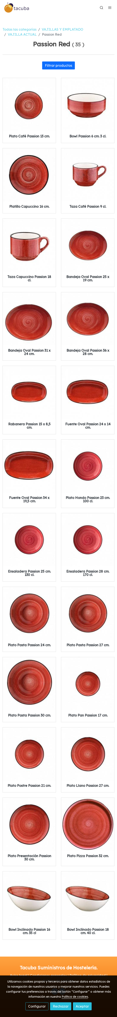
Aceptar (82, 1006)
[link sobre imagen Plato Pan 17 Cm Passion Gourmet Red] (87, 683)
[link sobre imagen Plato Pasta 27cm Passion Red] (87, 613)
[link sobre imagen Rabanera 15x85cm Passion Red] (29, 392)
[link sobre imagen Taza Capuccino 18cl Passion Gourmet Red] (29, 245)
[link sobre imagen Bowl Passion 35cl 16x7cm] (29, 897)
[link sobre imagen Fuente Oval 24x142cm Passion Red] (87, 392)
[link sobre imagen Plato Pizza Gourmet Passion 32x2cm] (87, 824)
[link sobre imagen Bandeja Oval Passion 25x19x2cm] (87, 245)
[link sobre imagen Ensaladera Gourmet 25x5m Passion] (29, 539)
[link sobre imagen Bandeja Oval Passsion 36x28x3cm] (87, 318)
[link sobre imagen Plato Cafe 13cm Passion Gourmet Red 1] (29, 104)
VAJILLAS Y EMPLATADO (62, 29)
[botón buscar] (101, 7)
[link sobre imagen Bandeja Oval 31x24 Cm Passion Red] (29, 318)
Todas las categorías (19, 29)
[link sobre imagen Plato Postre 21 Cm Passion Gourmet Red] (29, 754)
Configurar (37, 1006)
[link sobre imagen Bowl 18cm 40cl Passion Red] (87, 897)
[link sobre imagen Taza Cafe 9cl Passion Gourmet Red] (87, 174)
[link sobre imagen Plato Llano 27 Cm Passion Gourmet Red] (87, 754)
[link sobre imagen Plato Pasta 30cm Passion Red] (29, 683)
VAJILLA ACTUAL (22, 34)
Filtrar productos (58, 65)
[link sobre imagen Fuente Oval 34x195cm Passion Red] (29, 466)
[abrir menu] (110, 7)
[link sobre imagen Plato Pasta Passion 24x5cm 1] (29, 613)
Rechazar (61, 1006)
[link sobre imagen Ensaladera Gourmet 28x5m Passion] (87, 539)
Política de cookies (75, 997)
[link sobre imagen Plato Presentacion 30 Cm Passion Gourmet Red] (29, 824)
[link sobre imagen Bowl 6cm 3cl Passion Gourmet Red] (87, 104)
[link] (16, 7)
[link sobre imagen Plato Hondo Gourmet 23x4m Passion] (87, 466)
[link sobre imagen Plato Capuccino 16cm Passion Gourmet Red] (29, 174)
